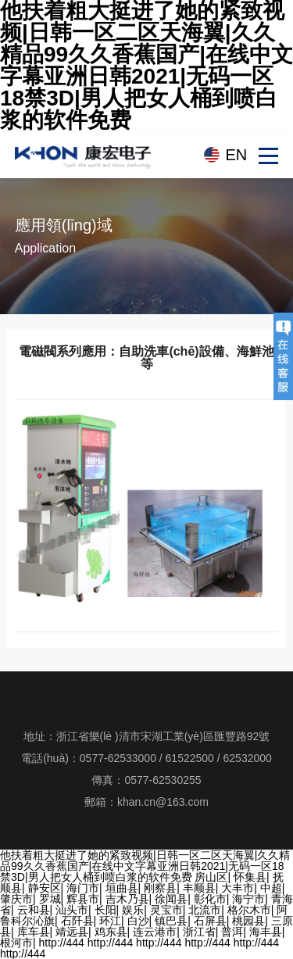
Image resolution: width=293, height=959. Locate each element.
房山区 (211, 877)
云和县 (33, 910)
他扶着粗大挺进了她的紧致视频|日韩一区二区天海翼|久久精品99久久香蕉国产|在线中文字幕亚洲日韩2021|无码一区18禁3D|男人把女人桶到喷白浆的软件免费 (145, 866)
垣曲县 (121, 888)
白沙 (138, 920)
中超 (271, 888)
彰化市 (210, 899)
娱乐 (133, 910)
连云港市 (155, 931)
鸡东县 (111, 931)
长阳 (105, 910)
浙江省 (199, 931)
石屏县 (210, 920)
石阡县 (77, 920)
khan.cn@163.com (163, 802)
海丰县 (265, 931)
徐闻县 (171, 899)
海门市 (82, 888)
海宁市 (248, 899)
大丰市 (237, 888)
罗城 (50, 899)
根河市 (16, 942)
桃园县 (248, 920)
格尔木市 (249, 910)
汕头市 (71, 910)
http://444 (61, 942)
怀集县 (250, 877)
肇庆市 (16, 899)
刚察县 (160, 888)
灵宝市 (166, 910)
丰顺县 (199, 888)
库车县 (33, 931)
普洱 (232, 931)
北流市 (204, 910)
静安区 (44, 888)
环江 (110, 920)
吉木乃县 (127, 899)
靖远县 (71, 931)
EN (236, 154)
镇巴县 (171, 920)
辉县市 (82, 899)
